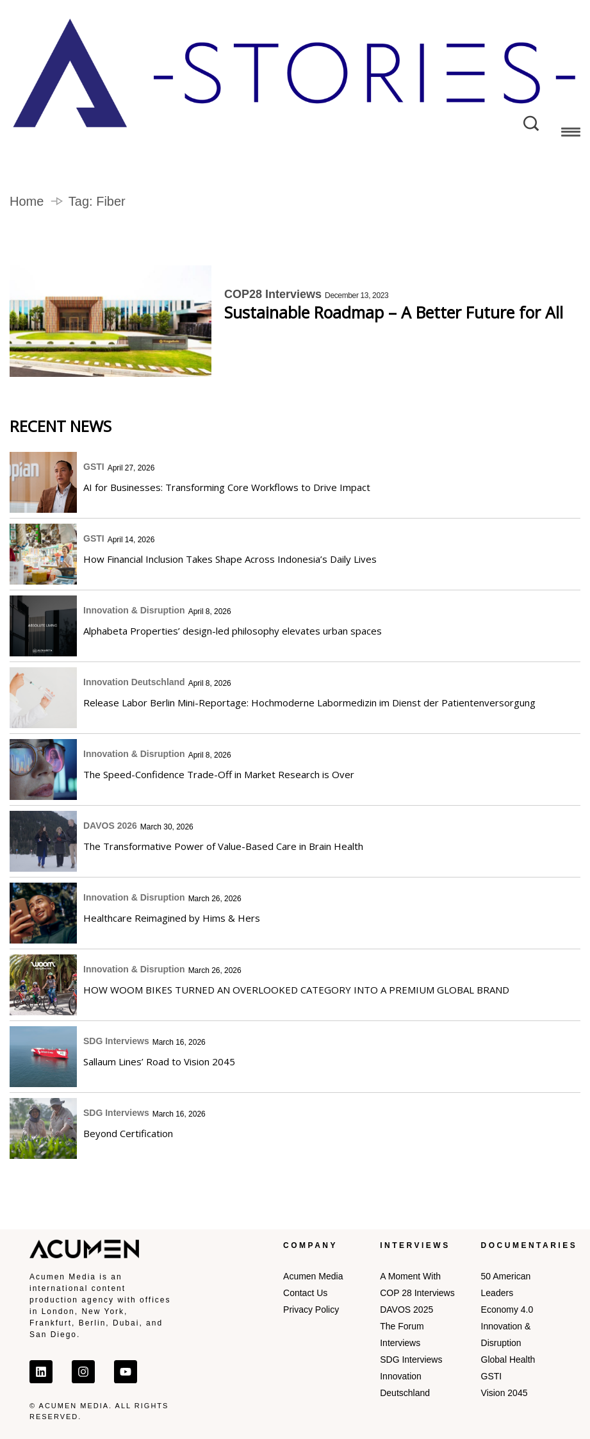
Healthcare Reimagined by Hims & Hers (171, 917)
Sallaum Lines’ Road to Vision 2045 (160, 1061)
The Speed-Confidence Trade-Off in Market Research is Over (218, 774)
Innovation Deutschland (134, 682)
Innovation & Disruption (134, 610)
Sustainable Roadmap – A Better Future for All (393, 312)
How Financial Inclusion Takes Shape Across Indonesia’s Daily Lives (230, 559)
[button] (570, 134)
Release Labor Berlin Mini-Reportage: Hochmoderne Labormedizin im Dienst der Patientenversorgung (309, 702)
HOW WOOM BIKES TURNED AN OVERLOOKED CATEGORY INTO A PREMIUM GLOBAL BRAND (296, 989)
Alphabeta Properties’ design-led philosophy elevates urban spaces (232, 630)
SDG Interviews (116, 1040)
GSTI (93, 466)
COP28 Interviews (273, 294)
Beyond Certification (128, 1133)
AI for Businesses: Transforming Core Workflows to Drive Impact (226, 487)
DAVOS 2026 (110, 825)
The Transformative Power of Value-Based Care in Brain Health (223, 846)
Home (27, 201)
